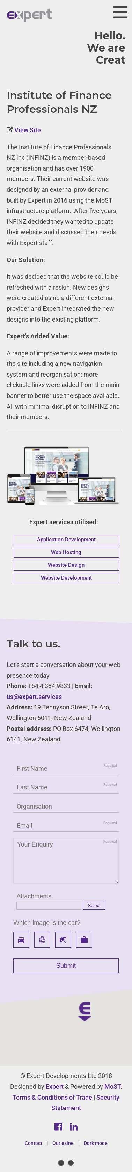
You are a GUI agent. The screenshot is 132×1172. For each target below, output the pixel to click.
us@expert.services (34, 696)
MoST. (113, 1086)
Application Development (66, 539)
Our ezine (63, 1143)
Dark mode (96, 1143)
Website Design (66, 565)
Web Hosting (66, 552)
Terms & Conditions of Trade (52, 1097)
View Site (27, 130)
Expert (55, 1086)
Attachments (33, 896)
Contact (33, 1143)
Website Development (66, 578)
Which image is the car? (46, 922)
